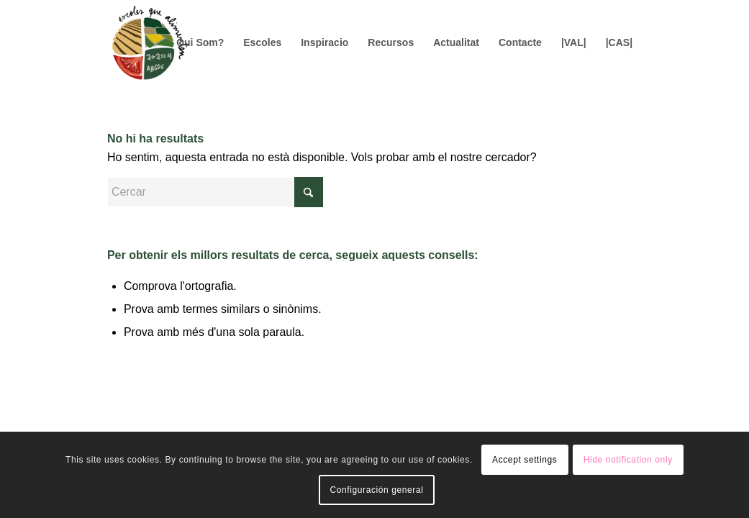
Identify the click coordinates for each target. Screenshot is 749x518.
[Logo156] (149, 42)
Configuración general (376, 490)
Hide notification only (628, 460)
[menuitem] (200, 42)
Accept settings (524, 460)
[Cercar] (215, 192)
